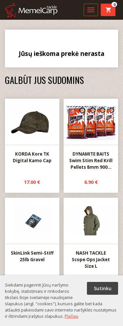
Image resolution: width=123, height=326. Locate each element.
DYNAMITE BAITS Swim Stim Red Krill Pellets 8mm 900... (91, 134)
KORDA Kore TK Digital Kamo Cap (32, 131)
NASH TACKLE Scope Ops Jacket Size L (91, 233)
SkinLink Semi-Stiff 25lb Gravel (32, 230)
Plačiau (71, 316)
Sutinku (103, 288)
